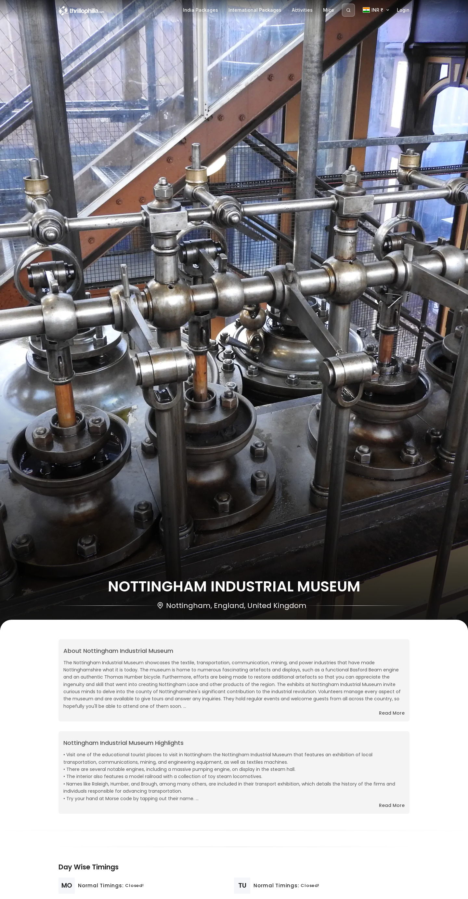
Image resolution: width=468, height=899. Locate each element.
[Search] (348, 10)
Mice (328, 10)
